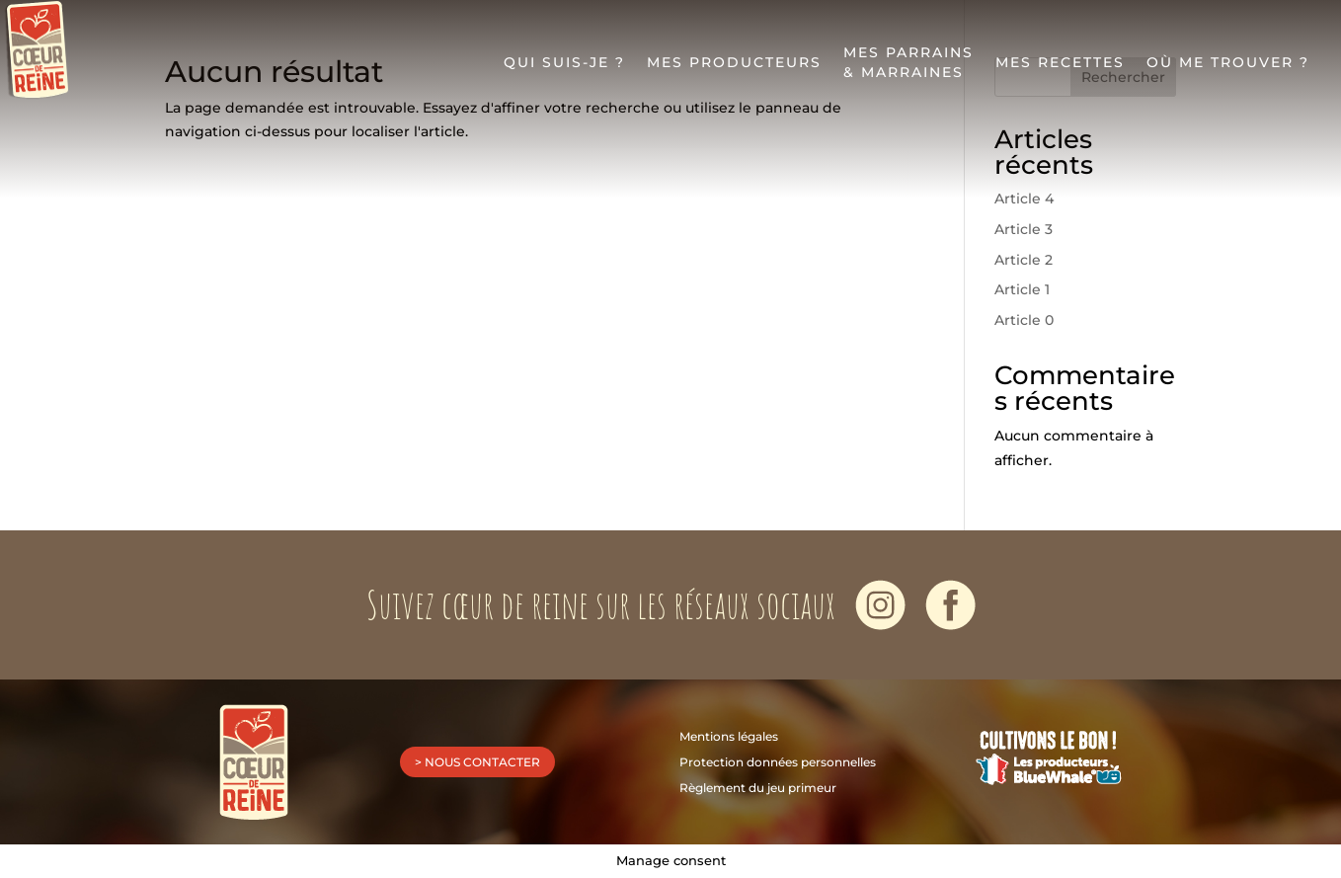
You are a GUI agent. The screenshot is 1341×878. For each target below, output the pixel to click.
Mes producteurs (734, 68)
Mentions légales (728, 736)
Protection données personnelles (777, 762)
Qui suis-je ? (564, 68)
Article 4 (1024, 198)
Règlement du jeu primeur (757, 787)
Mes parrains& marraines (908, 68)
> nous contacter (477, 762)
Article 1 (1022, 289)
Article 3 (1023, 229)
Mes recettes (1060, 68)
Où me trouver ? (1227, 68)
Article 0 (1024, 320)
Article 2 (1023, 260)
